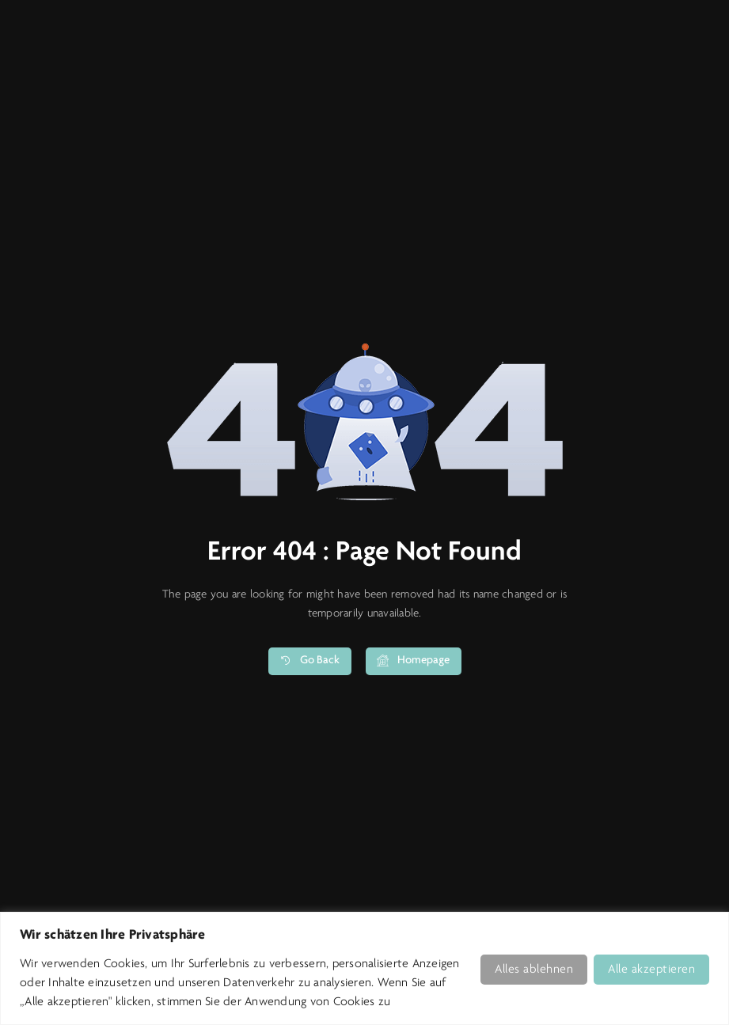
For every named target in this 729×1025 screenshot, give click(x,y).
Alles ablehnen (534, 969)
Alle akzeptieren (651, 969)
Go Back (309, 662)
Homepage (413, 662)
